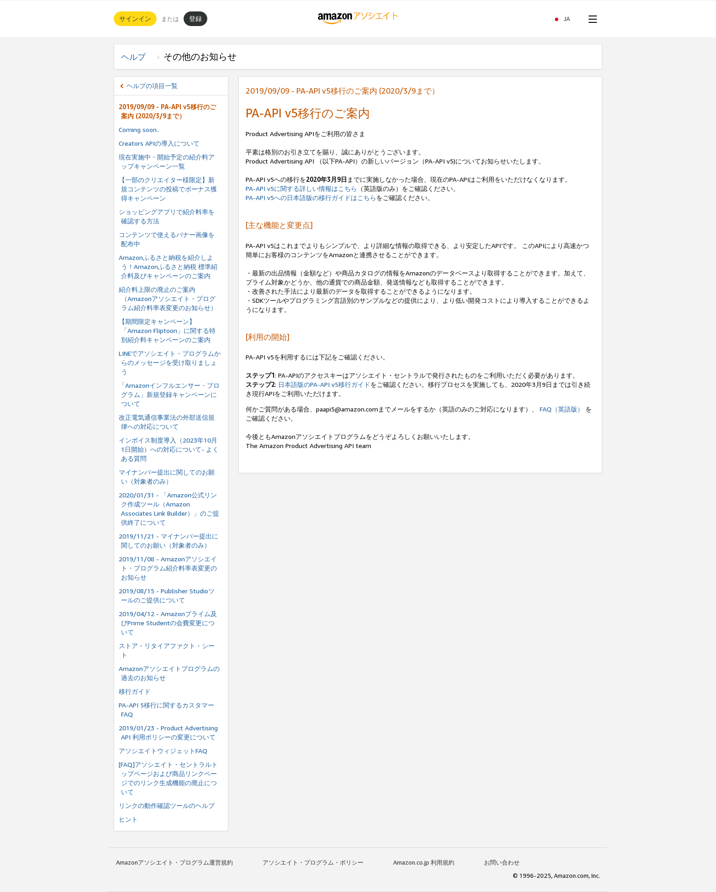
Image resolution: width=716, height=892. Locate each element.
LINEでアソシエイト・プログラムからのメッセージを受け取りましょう (170, 362)
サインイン (135, 18)
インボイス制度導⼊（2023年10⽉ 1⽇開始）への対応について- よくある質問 (169, 449)
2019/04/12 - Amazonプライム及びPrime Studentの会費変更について (168, 623)
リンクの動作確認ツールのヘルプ (167, 805)
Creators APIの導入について (159, 143)
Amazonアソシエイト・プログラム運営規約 (174, 862)
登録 (195, 18)
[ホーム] (358, 19)
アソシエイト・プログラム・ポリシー (313, 862)
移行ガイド (135, 691)
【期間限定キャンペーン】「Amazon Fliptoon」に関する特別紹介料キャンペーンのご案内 (167, 330)
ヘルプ (137, 57)
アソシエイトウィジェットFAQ (163, 751)
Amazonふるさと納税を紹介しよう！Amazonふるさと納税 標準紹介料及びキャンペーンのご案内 (168, 266)
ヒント (128, 819)
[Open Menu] (590, 19)
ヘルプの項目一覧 (152, 86)
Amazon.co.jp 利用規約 (423, 862)
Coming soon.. (139, 129)
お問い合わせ (502, 862)
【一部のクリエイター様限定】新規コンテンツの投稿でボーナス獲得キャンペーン (168, 189)
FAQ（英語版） (562, 409)
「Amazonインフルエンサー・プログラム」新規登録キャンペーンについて (169, 394)
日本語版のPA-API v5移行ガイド (324, 384)
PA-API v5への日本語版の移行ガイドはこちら (311, 197)
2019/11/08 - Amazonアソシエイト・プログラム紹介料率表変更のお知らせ (168, 568)
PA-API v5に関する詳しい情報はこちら (301, 188)
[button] (565, 18)
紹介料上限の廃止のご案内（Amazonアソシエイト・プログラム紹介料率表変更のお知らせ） (168, 298)
